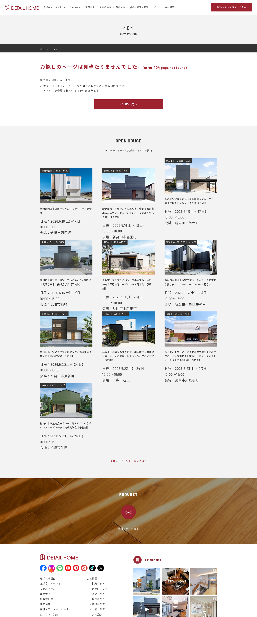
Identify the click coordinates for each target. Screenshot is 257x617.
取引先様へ (92, 600)
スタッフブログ (94, 579)
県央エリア (97, 553)
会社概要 (169, 7)
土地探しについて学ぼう (57, 587)
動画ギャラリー (47, 600)
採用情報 (91, 587)
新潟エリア (97, 545)
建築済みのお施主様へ (97, 596)
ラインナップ (46, 592)
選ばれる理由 (46, 540)
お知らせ (91, 575)
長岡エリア (97, 558)
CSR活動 (96, 570)
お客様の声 (105, 7)
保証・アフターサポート (51, 566)
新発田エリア (98, 549)
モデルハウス (73, 7)
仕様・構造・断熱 (139, 7)
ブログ (156, 7)
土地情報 (91, 583)
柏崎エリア (97, 562)
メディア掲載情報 (48, 604)
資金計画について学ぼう (57, 583)
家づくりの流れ (47, 570)
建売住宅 (120, 7)
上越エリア (97, 566)
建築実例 (90, 7)
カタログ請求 (93, 592)
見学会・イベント (52, 7)
